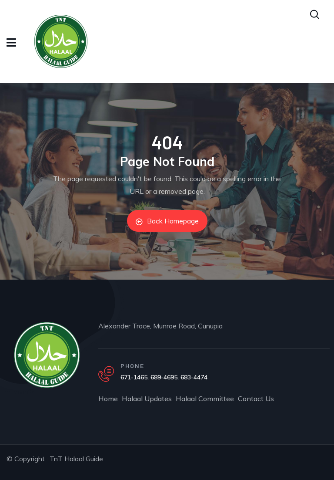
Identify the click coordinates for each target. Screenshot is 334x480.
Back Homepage (167, 220)
